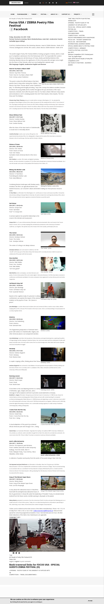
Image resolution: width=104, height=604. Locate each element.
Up (10, 572)
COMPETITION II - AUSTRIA (76, 35)
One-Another (13, 258)
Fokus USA (12, 559)
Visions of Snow (14, 144)
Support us (66, 14)
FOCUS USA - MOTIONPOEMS (77, 42)
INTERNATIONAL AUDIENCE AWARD (79, 44)
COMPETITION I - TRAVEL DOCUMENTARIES (23, 574)
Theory (34, 14)
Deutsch (69, 2)
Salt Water (12, 203)
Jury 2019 (71, 52)
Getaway (12, 348)
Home (12, 14)
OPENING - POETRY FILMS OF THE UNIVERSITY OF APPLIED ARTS (29, 570)
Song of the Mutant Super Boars (20, 477)
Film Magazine (23, 14)
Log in (11, 561)
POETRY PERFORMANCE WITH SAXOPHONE (81, 37)
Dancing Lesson (14, 376)
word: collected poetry (16, 441)
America (12, 317)
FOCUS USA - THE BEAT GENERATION (79, 39)
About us (55, 14)
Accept (90, 600)
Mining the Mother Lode (17, 169)
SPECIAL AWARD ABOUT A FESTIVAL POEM (81, 46)
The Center (13, 233)
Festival (44, 14)
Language (12, 517)
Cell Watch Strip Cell (15, 283)
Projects (78, 14)
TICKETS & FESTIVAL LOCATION (77, 50)
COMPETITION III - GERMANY (77, 48)
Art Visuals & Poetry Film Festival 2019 (20, 557)
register (17, 561)
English (76, 2)
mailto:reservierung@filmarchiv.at (43, 511)
